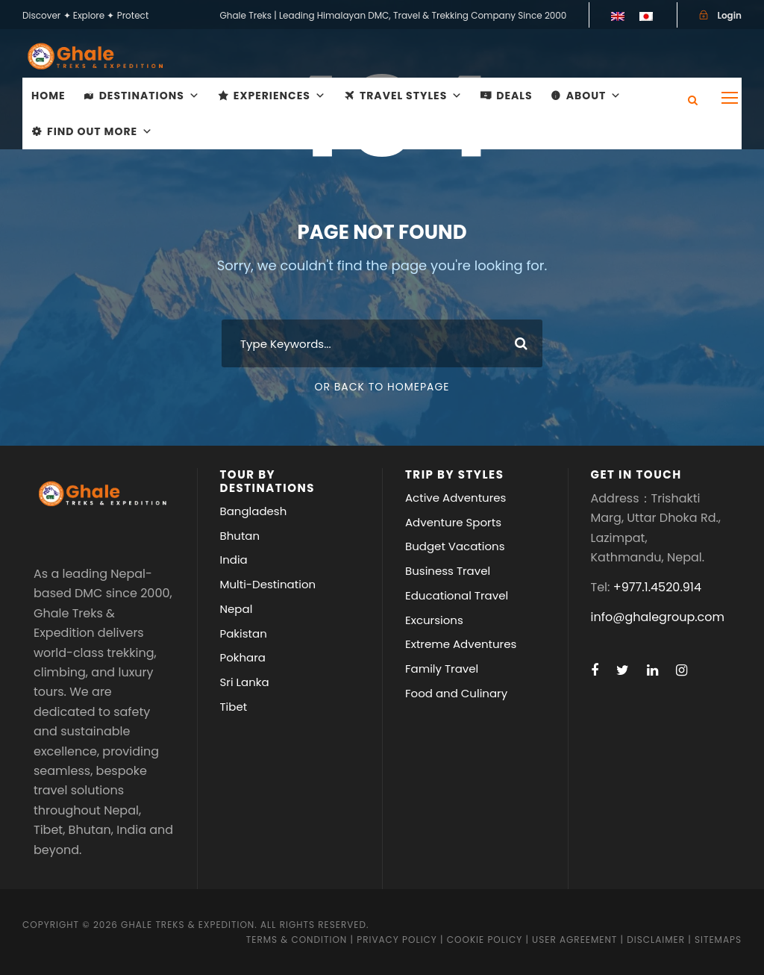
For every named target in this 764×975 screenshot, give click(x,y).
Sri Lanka (244, 682)
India (234, 559)
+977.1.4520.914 (657, 587)
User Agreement (576, 939)
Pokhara (243, 657)
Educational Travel (456, 595)
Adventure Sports (453, 522)
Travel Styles (411, 95)
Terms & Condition (296, 939)
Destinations (149, 95)
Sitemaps (718, 939)
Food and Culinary (456, 693)
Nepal (236, 609)
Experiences (280, 95)
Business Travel (447, 571)
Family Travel (441, 668)
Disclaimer (657, 939)
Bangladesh (253, 511)
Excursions (434, 620)
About (594, 95)
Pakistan (243, 633)
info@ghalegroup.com (658, 617)
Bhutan (240, 535)
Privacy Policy (397, 939)
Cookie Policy (484, 939)
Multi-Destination (268, 584)
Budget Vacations (455, 546)
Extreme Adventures (460, 644)
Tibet (234, 706)
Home (48, 95)
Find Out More (100, 131)
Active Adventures (455, 497)
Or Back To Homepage (381, 386)
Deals (514, 95)
